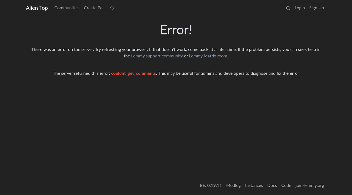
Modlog (233, 185)
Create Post (95, 7)
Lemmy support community (157, 55)
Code (286, 185)
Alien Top (37, 7)
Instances (254, 185)
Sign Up (316, 7)
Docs (272, 185)
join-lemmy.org (310, 185)
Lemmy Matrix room (208, 55)
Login (300, 7)
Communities (67, 7)
